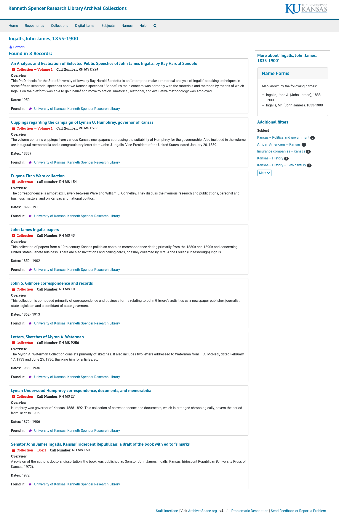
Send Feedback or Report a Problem (298, 511)
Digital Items (84, 26)
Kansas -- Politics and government (283, 137)
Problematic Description (249, 511)
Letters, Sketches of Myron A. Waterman (47, 337)
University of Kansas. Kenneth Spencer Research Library (77, 109)
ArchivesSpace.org (202, 511)
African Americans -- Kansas (279, 144)
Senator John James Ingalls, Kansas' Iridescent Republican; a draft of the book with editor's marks (100, 444)
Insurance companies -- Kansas (281, 151)
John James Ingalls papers (35, 229)
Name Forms (275, 73)
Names (127, 26)
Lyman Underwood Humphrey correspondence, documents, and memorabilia (81, 390)
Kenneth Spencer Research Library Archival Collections (67, 8)
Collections (59, 26)
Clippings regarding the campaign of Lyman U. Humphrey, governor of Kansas (82, 122)
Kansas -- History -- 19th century (282, 165)
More (264, 173)
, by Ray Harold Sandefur (105, 63)
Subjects (108, 26)
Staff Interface (167, 511)
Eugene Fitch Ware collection (38, 176)
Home (13, 26)
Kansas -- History (270, 158)
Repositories (34, 26)
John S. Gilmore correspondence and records (52, 283)
